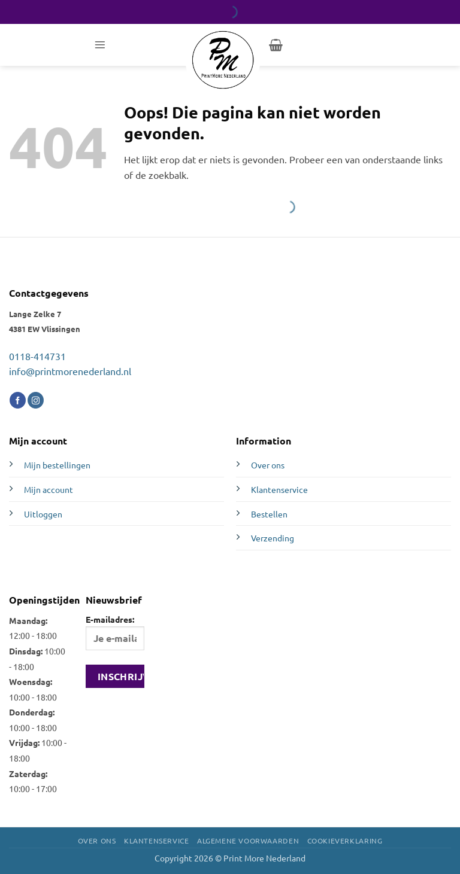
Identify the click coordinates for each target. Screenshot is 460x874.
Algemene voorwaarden (248, 840)
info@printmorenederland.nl (70, 371)
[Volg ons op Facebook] (18, 400)
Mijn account (48, 489)
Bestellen (269, 513)
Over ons (268, 464)
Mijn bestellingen (57, 464)
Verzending (272, 537)
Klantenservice (279, 489)
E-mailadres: (115, 632)
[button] (100, 45)
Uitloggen (43, 513)
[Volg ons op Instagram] (36, 400)
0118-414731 (37, 356)
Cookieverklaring (345, 840)
